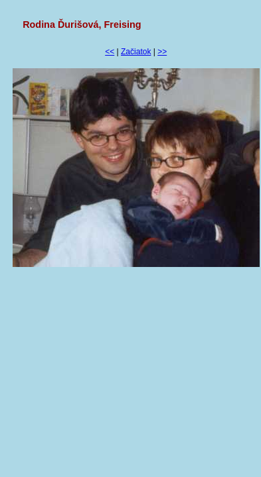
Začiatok (136, 51)
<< (109, 51)
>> (162, 51)
